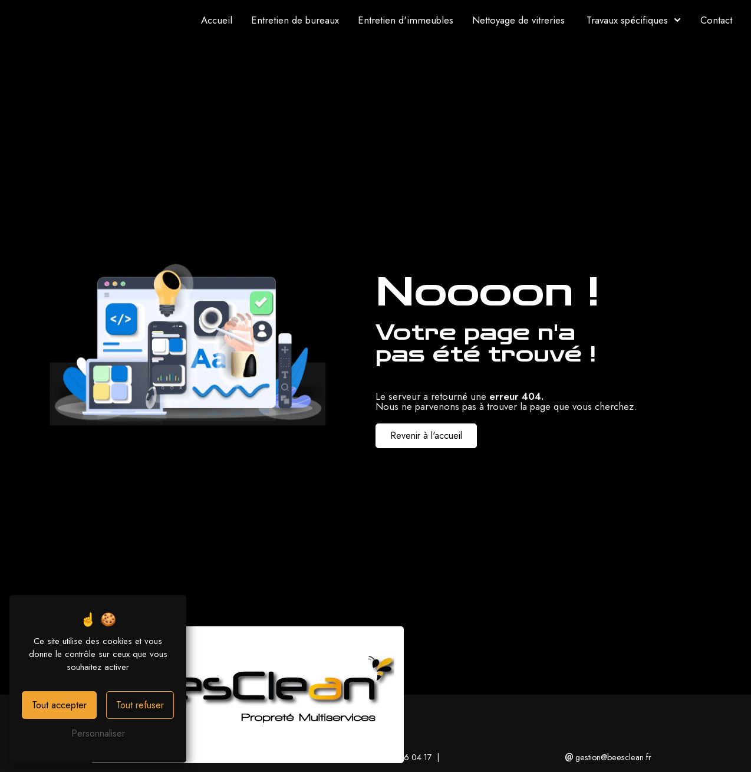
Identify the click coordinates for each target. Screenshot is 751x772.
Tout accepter (59, 705)
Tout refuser (140, 705)
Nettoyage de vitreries (518, 20)
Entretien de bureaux (295, 20)
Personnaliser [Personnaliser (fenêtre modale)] (98, 733)
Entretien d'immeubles (405, 20)
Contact (716, 20)
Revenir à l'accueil (426, 435)
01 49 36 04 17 (399, 757)
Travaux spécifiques (627, 20)
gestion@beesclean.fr (608, 757)
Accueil (216, 20)
